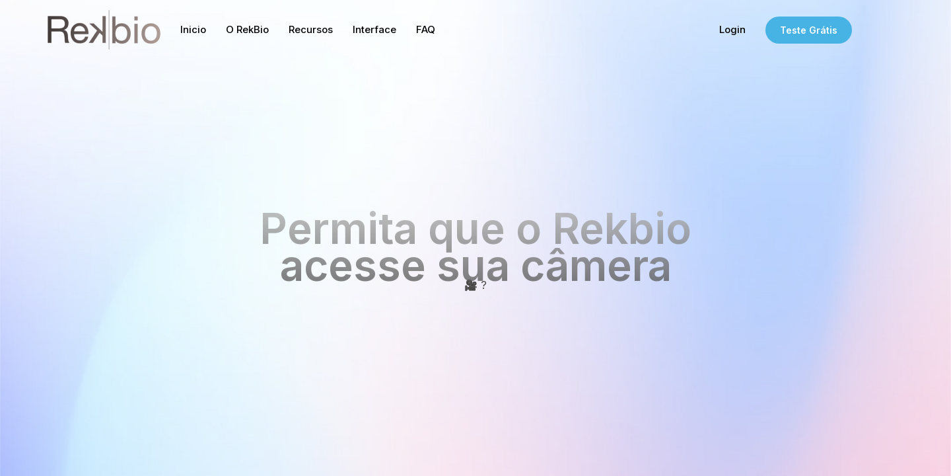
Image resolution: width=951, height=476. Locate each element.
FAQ (425, 29)
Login (732, 29)
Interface (374, 29)
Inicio (193, 29)
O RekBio (247, 29)
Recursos (311, 29)
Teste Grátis (808, 30)
